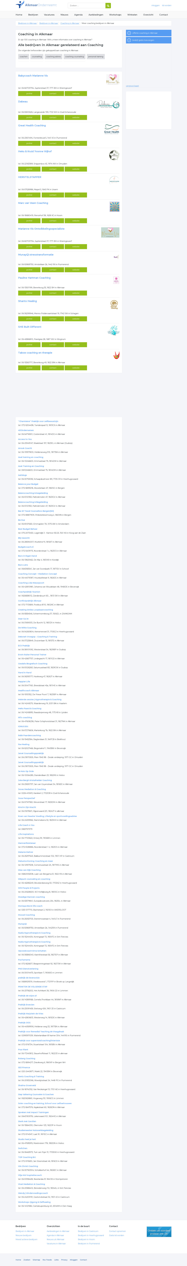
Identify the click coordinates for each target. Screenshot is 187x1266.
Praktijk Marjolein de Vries (30, 1013)
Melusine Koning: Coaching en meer (35, 861)
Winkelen (132, 15)
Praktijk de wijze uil (27, 996)
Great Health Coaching (32, 125)
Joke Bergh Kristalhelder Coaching (35, 780)
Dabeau (23, 101)
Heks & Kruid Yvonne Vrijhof (35, 151)
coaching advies (53, 56)
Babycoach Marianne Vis (33, 75)
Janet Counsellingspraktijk (31, 753)
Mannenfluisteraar (27, 843)
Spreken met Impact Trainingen (33, 1112)
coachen (24, 56)
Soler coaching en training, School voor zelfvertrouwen (45, 1103)
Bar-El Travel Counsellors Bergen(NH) (36, 511)
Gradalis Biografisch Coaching (32, 663)
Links (56, 1260)
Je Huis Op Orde (26, 771)
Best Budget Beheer (27, 529)
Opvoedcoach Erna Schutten (32, 951)
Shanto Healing (27, 301)
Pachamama (24, 960)
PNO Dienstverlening (28, 969)
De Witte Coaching (27, 628)
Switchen (22, 1148)
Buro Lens (23, 565)
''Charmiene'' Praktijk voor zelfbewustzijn (38, 421)
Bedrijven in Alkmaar (48, 5)
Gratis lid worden (116, 1235)
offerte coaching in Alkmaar (145, 33)
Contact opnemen (117, 1231)
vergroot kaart (132, 86)
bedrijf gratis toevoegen (143, 40)
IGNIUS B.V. (23, 726)
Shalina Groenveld (27, 1085)
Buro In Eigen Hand (27, 556)
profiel (29, 93)
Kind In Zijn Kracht (27, 807)
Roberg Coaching (26, 1058)
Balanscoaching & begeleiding (33, 493)
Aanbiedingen (96, 15)
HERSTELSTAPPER (29, 177)
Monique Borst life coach (30, 906)
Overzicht (148, 15)
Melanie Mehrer (25, 852)
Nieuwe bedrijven (23, 1235)
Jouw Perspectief (26, 798)
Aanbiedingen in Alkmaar (58, 1231)
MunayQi (22, 924)
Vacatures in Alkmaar (56, 1243)
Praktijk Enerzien (26, 1005)
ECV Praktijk (24, 646)
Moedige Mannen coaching (31, 897)
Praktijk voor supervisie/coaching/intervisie (39, 1040)
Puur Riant (23, 1049)
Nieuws (64, 15)
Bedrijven (33, 15)
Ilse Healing (23, 744)
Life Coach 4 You (26, 825)
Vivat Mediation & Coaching (31, 1184)
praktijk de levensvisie (28, 978)
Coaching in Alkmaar (70, 23)
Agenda (78, 15)
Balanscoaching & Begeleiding (33, 502)
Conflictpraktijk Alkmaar (29, 601)
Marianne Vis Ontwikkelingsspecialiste (41, 228)
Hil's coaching (25, 717)
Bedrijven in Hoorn (86, 1239)
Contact (163, 15)
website (75, 93)
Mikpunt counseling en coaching (34, 879)
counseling (37, 56)
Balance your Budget (28, 484)
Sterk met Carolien (27, 1121)
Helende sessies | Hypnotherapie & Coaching (39, 699)
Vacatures (49, 15)
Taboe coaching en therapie (35, 352)
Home (19, 15)
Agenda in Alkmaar (55, 1235)
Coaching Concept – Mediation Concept (37, 574)
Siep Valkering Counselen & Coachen (36, 1094)
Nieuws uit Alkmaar (55, 1239)
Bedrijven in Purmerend (89, 1243)
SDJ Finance (24, 1067)
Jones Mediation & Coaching (32, 789)
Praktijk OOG (24, 1022)
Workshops (115, 15)
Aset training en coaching (30, 457)
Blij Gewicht (24, 538)
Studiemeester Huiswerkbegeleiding (35, 1130)
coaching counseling (74, 56)
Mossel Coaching (26, 915)
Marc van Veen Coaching (33, 203)
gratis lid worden (159, 1232)
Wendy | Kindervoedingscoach (33, 1193)
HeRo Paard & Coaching (29, 708)
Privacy (64, 1260)
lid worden (166, 5)
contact (52, 93)
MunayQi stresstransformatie (36, 254)
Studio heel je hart (27, 1139)
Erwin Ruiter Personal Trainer (32, 654)
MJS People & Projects (29, 888)
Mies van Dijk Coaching (29, 870)
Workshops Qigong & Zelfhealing (34, 1202)
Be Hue (21, 520)
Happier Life (24, 681)
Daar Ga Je (23, 619)
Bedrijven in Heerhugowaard (91, 1235)
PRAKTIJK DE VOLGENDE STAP (32, 987)
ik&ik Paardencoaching (29, 735)
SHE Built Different (29, 326)
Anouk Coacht (25, 448)
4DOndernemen (26, 430)
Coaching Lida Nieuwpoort (31, 583)
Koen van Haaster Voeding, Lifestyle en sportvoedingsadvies (47, 816)
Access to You (25, 439)
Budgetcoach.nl (26, 547)
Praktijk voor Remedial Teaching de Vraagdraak (41, 1031)
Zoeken (27, 1260)
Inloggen (74, 1260)
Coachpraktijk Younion (29, 592)
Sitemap (36, 1260)
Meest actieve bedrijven (26, 1239)
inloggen (156, 5)
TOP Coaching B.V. (27, 1157)
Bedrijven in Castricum (88, 1231)
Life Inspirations (26, 834)
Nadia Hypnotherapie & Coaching (34, 933)
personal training (95, 56)
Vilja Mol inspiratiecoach (30, 1175)
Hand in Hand (24, 672)
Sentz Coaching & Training (31, 1076)
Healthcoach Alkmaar (28, 690)
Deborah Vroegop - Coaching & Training (37, 637)
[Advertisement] (69, 395)
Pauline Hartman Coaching (34, 277)
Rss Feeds (47, 1260)
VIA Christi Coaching (28, 1166)
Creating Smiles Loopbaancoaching (35, 610)
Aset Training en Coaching (31, 466)
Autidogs (22, 475)
